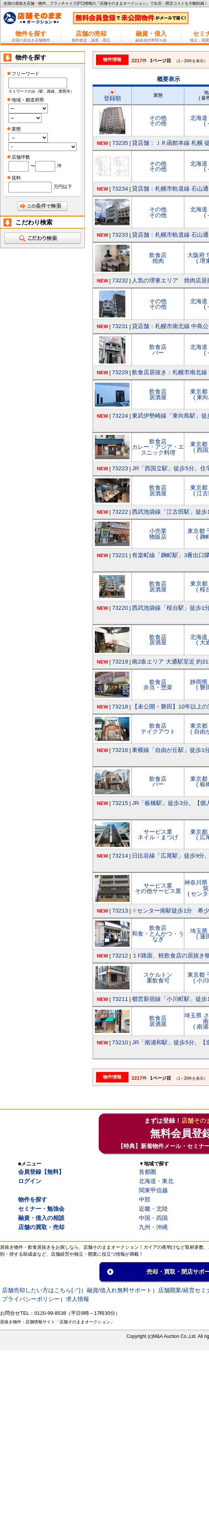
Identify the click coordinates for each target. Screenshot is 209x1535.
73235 (120, 142)
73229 (120, 372)
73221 (120, 555)
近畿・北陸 (153, 1208)
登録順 (112, 95)
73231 (120, 326)
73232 (120, 280)
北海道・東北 (156, 1181)
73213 (120, 910)
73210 (120, 1042)
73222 (120, 511)
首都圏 (147, 1171)
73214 (120, 855)
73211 (120, 999)
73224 (120, 415)
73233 (120, 234)
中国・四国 (153, 1218)
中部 (144, 1199)
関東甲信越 (153, 1190)
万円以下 (63, 186)
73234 (120, 188)
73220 (120, 607)
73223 (120, 468)
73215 (120, 803)
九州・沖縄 (153, 1227)
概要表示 (168, 79)
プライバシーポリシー (31, 1299)
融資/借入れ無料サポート (119, 1290)
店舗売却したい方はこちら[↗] (41, 1290)
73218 (120, 706)
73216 (120, 750)
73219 (120, 661)
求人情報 (77, 1299)
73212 (120, 955)
